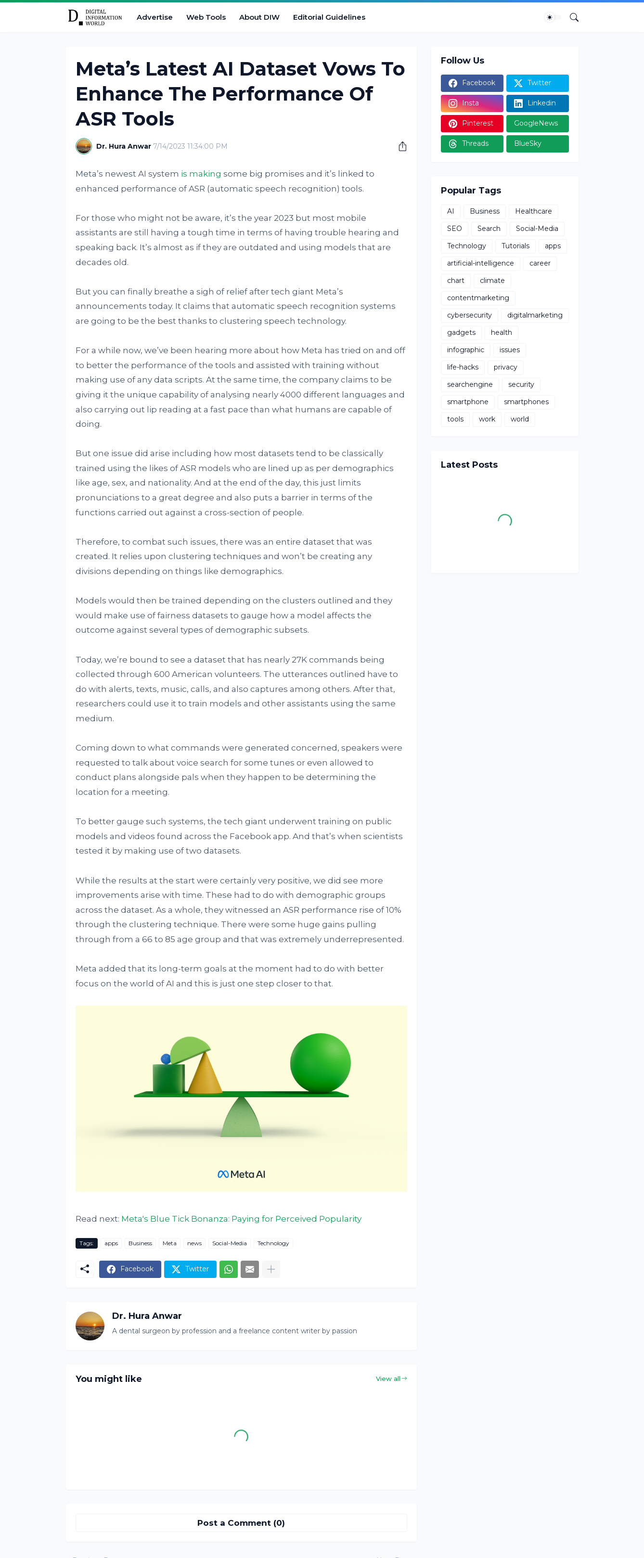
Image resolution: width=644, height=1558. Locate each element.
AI (450, 211)
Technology (273, 1243)
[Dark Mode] (553, 17)
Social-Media (229, 1243)
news (194, 1243)
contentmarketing (478, 298)
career (540, 263)
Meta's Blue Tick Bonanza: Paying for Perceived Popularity (241, 1219)
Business (140, 1243)
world (520, 419)
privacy (505, 367)
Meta (170, 1243)
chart (455, 280)
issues (510, 349)
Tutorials (515, 246)
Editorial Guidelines (329, 17)
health (501, 332)
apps (111, 1243)
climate (492, 280)
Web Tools (206, 17)
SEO (454, 228)
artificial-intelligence (480, 263)
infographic (465, 349)
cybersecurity (469, 315)
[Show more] (271, 1269)
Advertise (155, 17)
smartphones (526, 401)
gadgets (461, 332)
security (521, 384)
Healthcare (533, 211)
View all (388, 1378)
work (487, 419)
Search (489, 228)
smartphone (468, 401)
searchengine (470, 384)
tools (455, 419)
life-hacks (462, 367)
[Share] (399, 146)
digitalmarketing (535, 315)
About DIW (259, 17)
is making (201, 174)
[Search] (570, 17)
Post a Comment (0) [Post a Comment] (241, 1523)
